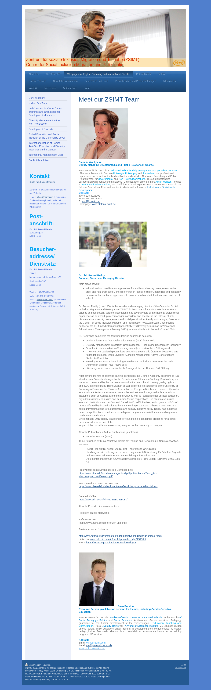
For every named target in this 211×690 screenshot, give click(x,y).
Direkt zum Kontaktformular (42, 182)
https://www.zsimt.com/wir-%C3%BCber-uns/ (103, 499)
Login (183, 664)
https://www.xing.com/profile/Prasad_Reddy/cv (111, 542)
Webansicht (180, 667)
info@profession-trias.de (99, 645)
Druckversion (33, 665)
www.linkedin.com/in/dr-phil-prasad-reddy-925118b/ (118, 539)
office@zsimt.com (45, 197)
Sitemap (46, 665)
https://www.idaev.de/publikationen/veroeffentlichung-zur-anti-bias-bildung (118, 486)
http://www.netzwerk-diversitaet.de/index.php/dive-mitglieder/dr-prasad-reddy (120, 535)
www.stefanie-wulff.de (104, 204)
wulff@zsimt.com (91, 201)
